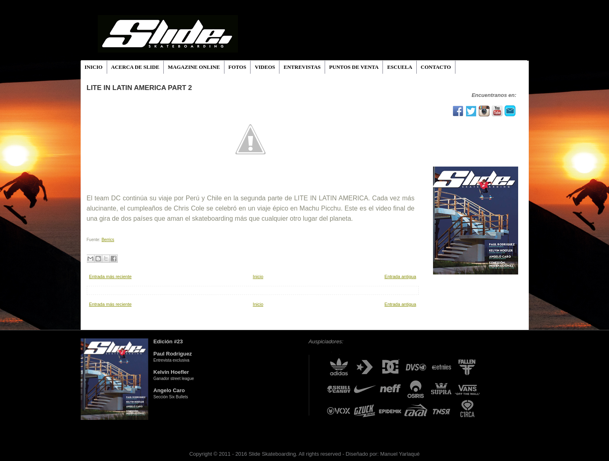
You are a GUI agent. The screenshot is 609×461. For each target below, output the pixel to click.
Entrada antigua (400, 276)
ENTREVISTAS (302, 67)
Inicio (258, 276)
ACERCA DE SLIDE (135, 67)
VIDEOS (265, 67)
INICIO (94, 67)
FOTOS (237, 67)
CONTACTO (436, 67)
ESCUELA (399, 67)
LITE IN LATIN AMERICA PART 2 (139, 88)
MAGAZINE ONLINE (194, 67)
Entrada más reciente (110, 276)
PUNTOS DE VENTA (353, 67)
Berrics (107, 239)
